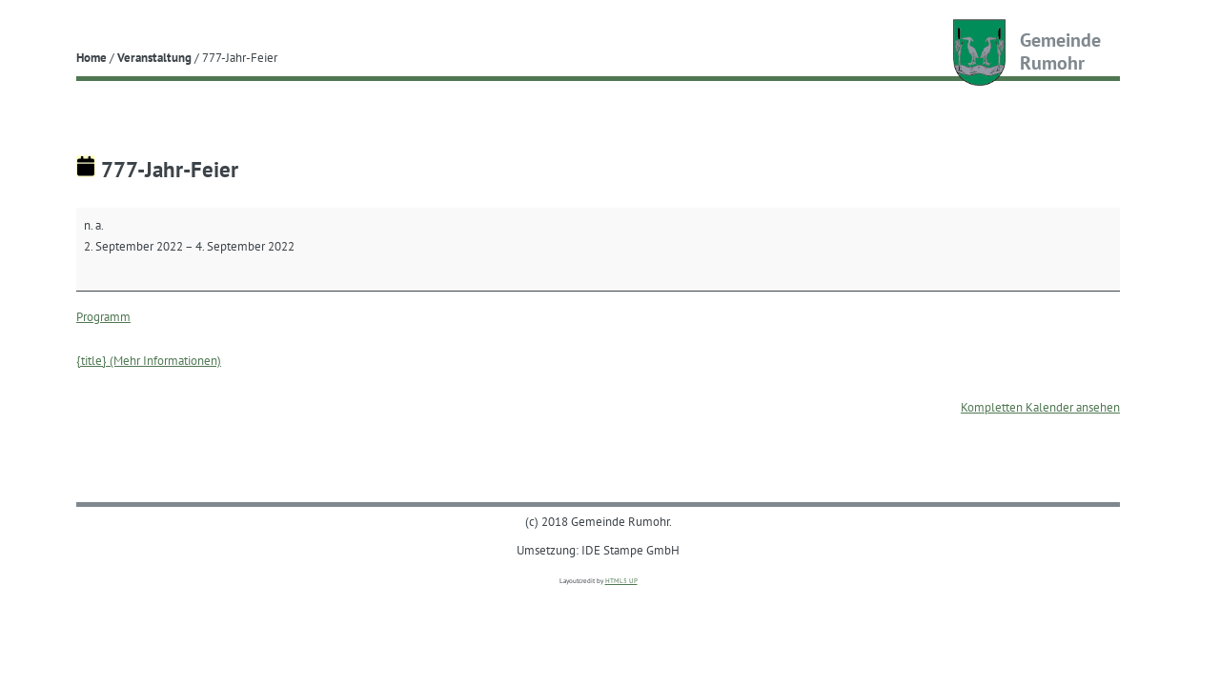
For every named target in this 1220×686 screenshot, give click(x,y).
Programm (103, 316)
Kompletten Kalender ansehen (1040, 406)
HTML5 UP (621, 580)
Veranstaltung (154, 57)
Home (91, 57)
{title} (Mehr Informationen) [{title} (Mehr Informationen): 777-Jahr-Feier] (148, 360)
